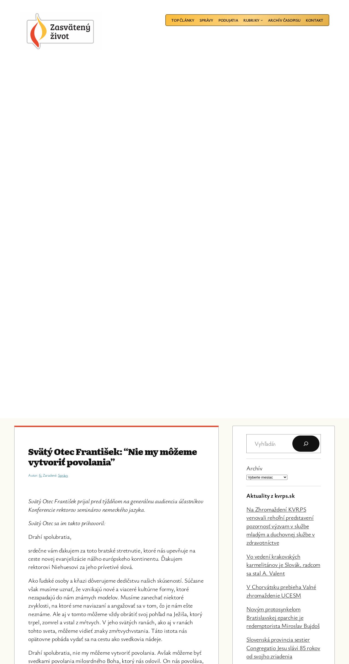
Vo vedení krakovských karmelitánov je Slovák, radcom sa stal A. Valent (283, 564)
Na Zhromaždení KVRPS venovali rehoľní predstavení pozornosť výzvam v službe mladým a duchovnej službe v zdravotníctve (280, 525)
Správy (63, 475)
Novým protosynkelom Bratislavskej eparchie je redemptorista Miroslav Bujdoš (282, 617)
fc (40, 475)
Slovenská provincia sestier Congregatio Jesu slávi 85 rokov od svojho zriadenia (283, 647)
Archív (254, 468)
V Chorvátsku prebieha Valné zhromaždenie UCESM (281, 591)
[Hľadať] (305, 444)
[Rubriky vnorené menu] (262, 20)
